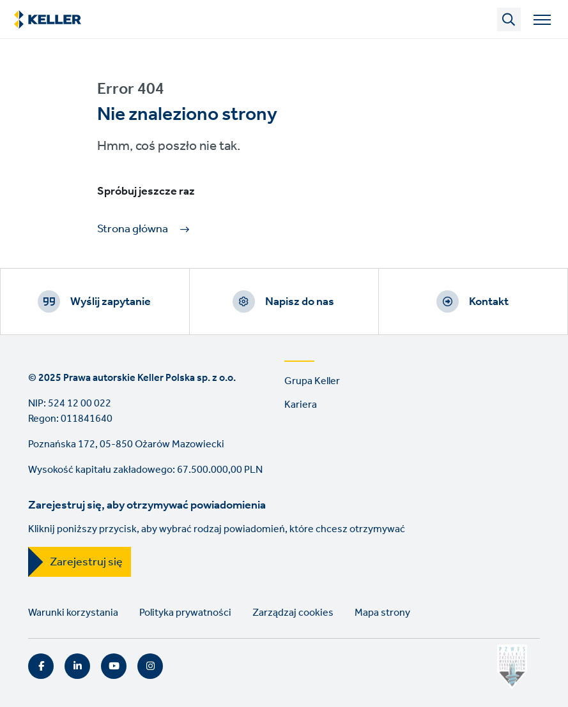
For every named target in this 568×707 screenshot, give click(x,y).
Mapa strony (382, 613)
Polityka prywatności (185, 613)
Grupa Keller (312, 381)
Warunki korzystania (73, 613)
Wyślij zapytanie (110, 302)
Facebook (41, 666)
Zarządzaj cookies (293, 613)
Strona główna (132, 229)
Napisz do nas (299, 302)
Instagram (150, 666)
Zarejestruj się (86, 562)
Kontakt (489, 302)
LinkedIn (77, 666)
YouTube (114, 666)
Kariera (300, 405)
